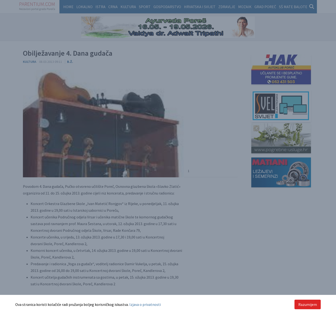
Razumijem (307, 304)
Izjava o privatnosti (145, 304)
